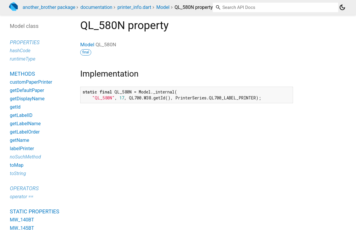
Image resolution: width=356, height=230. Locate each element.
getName (19, 140)
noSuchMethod (25, 157)
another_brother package (49, 7)
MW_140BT (22, 220)
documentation (96, 7)
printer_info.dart (134, 7)
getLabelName (25, 123)
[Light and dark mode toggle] (342, 7)
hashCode (20, 50)
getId (15, 107)
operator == (21, 196)
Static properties (34, 211)
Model (163, 7)
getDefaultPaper (27, 90)
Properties (25, 42)
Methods (22, 74)
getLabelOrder (25, 132)
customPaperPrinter (31, 82)
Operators (24, 188)
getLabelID (21, 115)
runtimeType (22, 59)
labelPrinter (22, 148)
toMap (16, 165)
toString (18, 173)
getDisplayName (27, 98)
